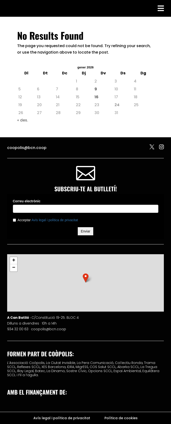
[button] (85, 278)
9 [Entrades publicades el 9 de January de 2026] (95, 89)
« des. (22, 120)
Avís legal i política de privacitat (61, 418)
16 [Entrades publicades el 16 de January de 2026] (96, 97)
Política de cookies (121, 418)
